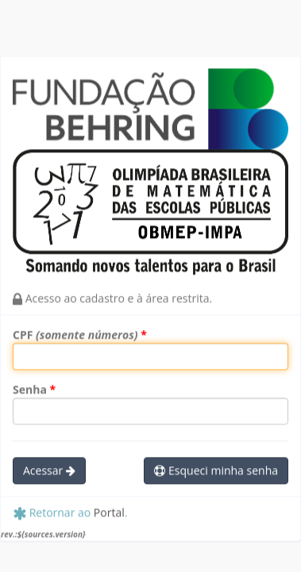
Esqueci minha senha (216, 471)
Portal (109, 513)
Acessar (49, 471)
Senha (30, 390)
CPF (75, 336)
